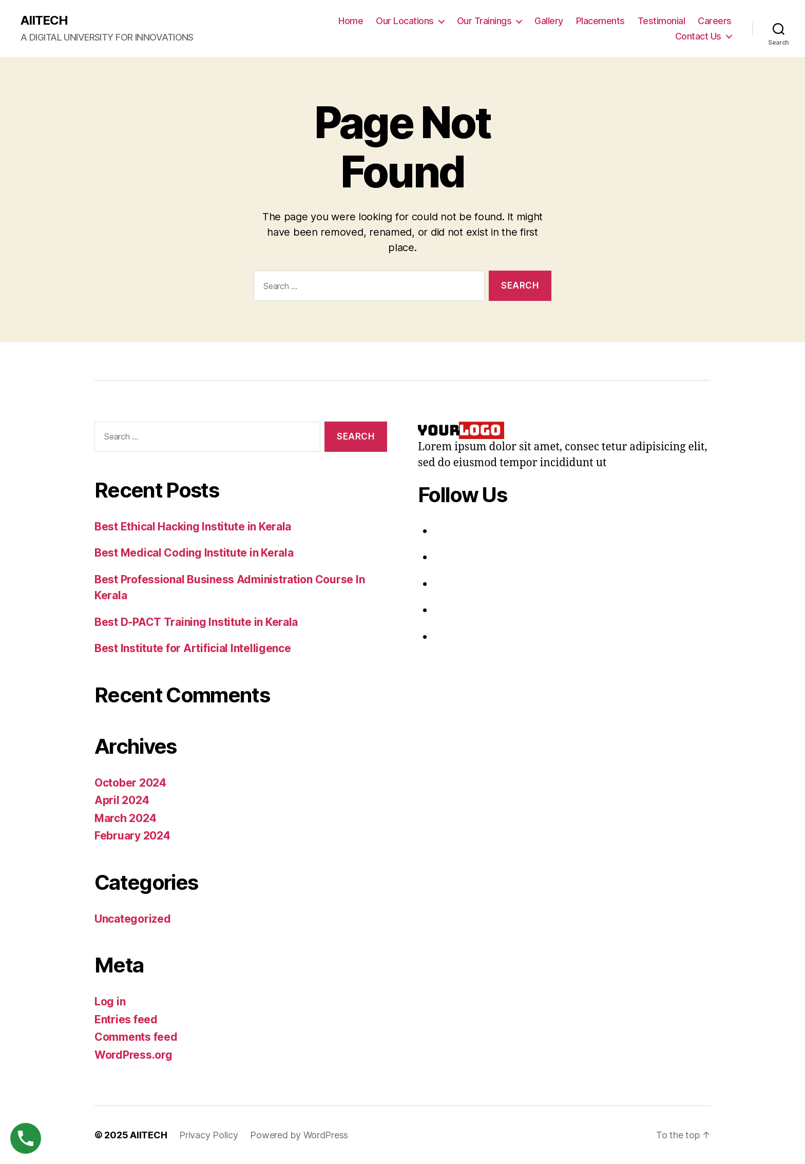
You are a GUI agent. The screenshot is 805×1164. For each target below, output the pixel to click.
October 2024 (130, 782)
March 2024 (125, 818)
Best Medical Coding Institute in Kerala (193, 552)
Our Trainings (484, 20)
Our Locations (405, 20)
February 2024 (132, 835)
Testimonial (661, 20)
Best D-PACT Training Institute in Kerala (196, 622)
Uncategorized (132, 918)
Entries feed (126, 1019)
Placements (600, 20)
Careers (715, 20)
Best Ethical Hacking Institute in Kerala (192, 526)
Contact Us (698, 36)
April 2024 (121, 800)
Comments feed (136, 1037)
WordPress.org (133, 1054)
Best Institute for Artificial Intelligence (192, 648)
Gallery (548, 20)
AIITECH (44, 20)
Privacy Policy (208, 1135)
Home (350, 20)
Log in (109, 1001)
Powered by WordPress (299, 1135)
